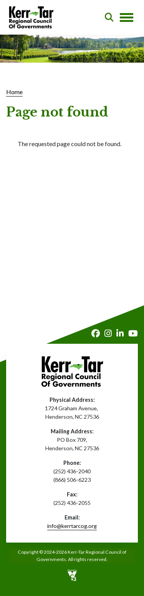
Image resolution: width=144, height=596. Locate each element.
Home (14, 91)
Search (109, 17)
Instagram (108, 333)
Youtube (133, 333)
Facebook (95, 333)
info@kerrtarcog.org (72, 526)
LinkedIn (120, 333)
